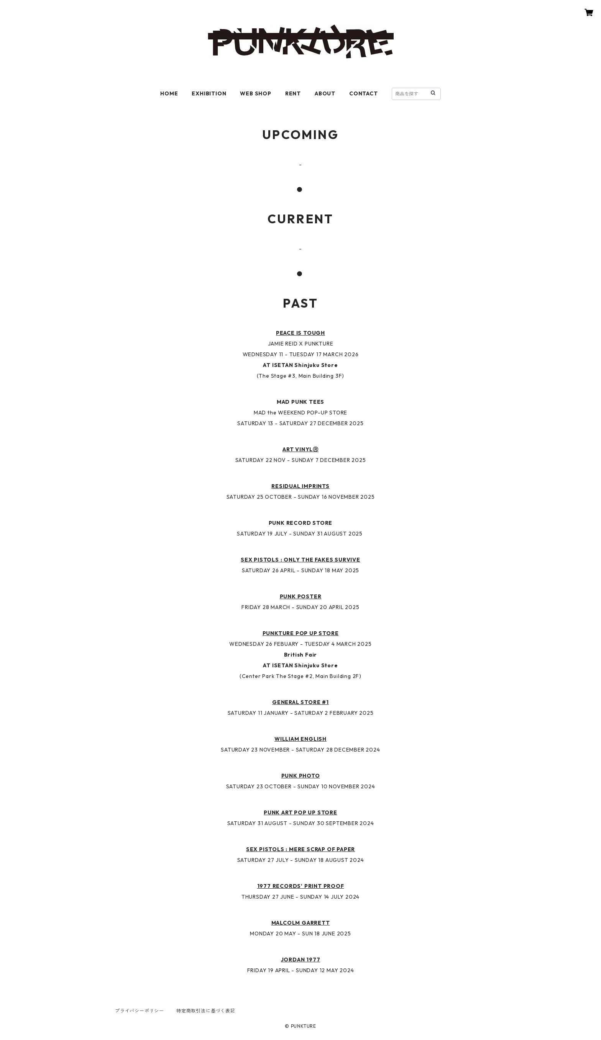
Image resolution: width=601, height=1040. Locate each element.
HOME (169, 93)
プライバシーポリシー (139, 1011)
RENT (293, 93)
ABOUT (325, 93)
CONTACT (363, 93)
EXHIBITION (209, 93)
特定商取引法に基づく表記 (205, 1011)
